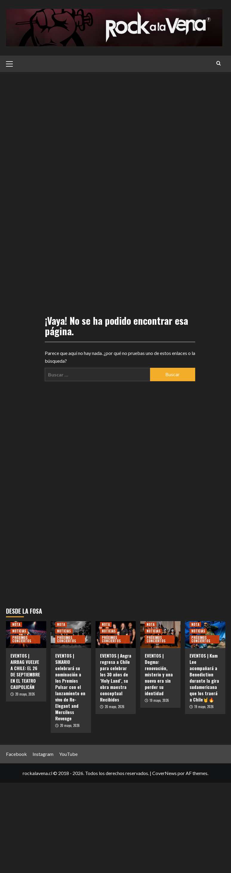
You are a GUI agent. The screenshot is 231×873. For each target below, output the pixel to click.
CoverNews (164, 773)
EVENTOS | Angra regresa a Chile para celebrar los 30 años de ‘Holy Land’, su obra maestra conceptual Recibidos (115, 677)
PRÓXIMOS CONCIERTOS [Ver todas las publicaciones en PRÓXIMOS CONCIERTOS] (21, 639)
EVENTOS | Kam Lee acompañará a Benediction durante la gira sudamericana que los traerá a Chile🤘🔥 (204, 677)
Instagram (43, 754)
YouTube (68, 754)
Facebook (16, 754)
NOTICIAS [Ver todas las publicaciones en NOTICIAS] (19, 631)
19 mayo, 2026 (159, 700)
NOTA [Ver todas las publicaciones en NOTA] (16, 624)
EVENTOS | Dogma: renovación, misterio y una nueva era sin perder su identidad (159, 674)
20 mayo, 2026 (25, 694)
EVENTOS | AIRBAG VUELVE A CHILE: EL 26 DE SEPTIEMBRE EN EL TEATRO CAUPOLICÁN (25, 671)
